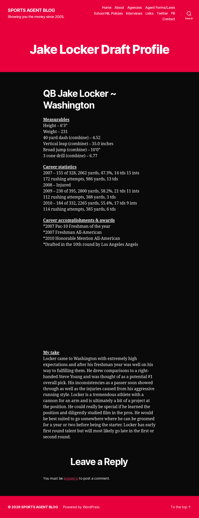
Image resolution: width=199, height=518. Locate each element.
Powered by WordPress (81, 507)
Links (150, 13)
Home (106, 7)
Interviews (134, 13)
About (119, 7)
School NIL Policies (108, 13)
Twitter (162, 13)
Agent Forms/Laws (160, 7)
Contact (168, 19)
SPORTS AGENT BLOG (31, 10)
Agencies (134, 7)
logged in (71, 478)
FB (173, 13)
